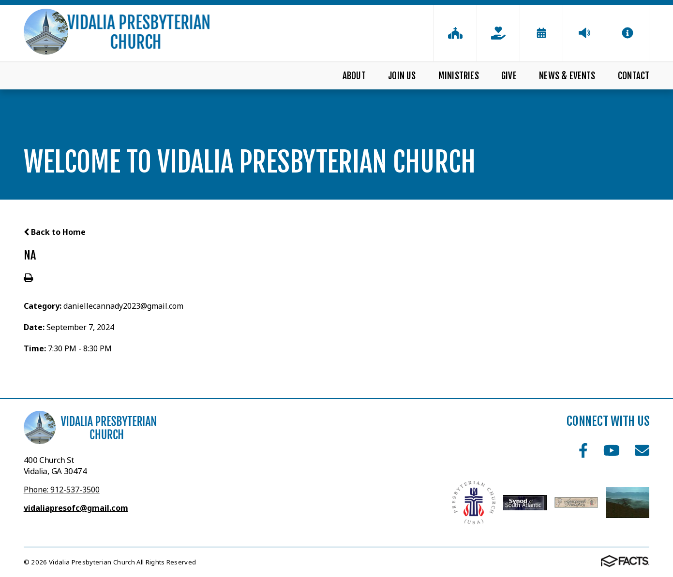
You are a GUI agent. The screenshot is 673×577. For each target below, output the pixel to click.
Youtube (611, 450)
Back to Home (55, 232)
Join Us (402, 76)
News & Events (567, 76)
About (354, 76)
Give (509, 76)
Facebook (583, 450)
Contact (633, 76)
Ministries (458, 76)
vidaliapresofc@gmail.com (76, 508)
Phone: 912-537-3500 (62, 489)
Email (642, 450)
